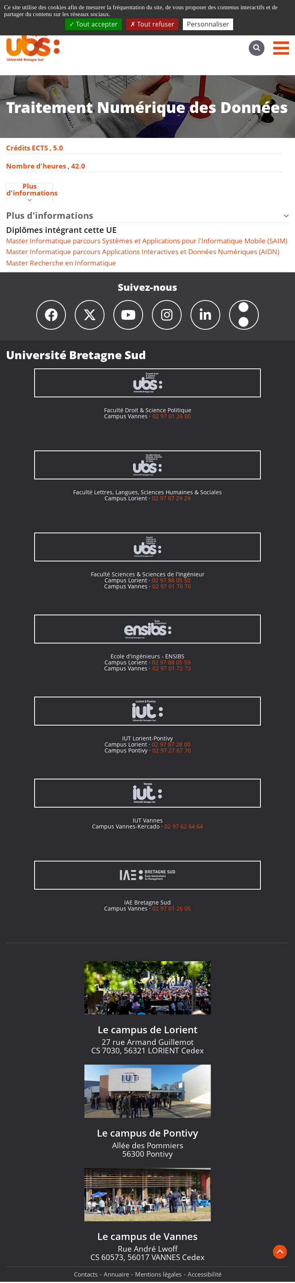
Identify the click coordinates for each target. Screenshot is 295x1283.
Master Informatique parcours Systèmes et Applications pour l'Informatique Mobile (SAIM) (146, 240)
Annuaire (116, 1275)
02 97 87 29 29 (171, 499)
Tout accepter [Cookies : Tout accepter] (93, 24)
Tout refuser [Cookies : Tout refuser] (152, 24)
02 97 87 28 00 (171, 745)
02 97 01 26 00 (171, 417)
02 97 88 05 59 (171, 663)
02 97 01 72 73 (171, 670)
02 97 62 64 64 (183, 827)
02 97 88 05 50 (171, 581)
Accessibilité (204, 1275)
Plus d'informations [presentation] (29, 193)
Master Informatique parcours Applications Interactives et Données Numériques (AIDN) (142, 251)
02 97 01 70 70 (171, 588)
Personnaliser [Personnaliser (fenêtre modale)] (208, 24)
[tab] (29, 192)
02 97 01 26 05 (171, 910)
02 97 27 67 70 (171, 752)
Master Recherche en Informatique (61, 262)
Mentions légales (158, 1275)
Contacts (86, 1275)
